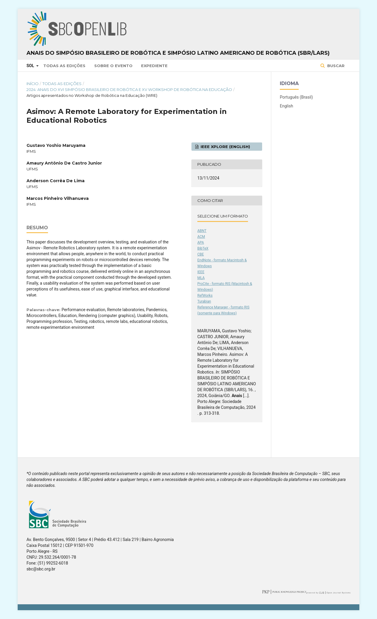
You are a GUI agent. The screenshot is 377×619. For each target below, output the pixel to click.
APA (200, 242)
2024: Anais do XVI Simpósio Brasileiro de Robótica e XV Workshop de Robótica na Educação (129, 89)
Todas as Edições (64, 65)
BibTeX (203, 248)
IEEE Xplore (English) (224, 146)
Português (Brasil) (296, 97)
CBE (200, 254)
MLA (201, 278)
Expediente (154, 65)
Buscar (335, 65)
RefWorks (205, 295)
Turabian (204, 301)
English (286, 106)
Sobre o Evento (113, 65)
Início (33, 83)
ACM (201, 237)
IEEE (200, 272)
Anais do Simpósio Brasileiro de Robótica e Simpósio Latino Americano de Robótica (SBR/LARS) (178, 53)
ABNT (201, 231)
